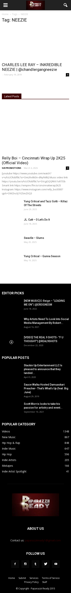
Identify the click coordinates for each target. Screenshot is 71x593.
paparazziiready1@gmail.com (43, 540)
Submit (22, 578)
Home (5, 14)
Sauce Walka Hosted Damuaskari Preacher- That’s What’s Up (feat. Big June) (46, 388)
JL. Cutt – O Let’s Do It (37, 219)
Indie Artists (9, 460)
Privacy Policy (31, 582)
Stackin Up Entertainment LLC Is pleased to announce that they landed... (43, 369)
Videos (6, 431)
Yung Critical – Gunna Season (42, 256)
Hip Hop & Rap (11, 443)
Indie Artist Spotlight (14, 471)
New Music (9, 437)
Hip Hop (7, 454)
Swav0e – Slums (34, 237)
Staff (44, 582)
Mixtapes (7, 465)
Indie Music (9, 448)
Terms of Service (51, 578)
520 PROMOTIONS (11, 167)
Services (34, 578)
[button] (65, 5)
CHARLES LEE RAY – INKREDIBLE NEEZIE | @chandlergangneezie (32, 67)
